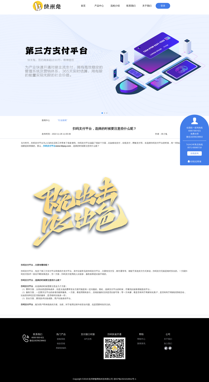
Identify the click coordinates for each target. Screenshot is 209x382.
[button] (102, 113)
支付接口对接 (88, 334)
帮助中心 (141, 339)
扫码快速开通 (114, 334)
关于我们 (147, 5)
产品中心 (99, 5)
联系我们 (131, 5)
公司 (168, 334)
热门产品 (61, 334)
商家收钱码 (61, 348)
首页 (83, 5)
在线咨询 (194, 153)
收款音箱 (61, 343)
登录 (163, 5)
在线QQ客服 (194, 161)
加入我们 (168, 343)
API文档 (87, 339)
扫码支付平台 (49, 146)
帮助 (141, 334)
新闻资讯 (141, 343)
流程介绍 (115, 5)
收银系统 (61, 339)
